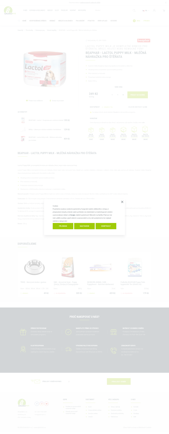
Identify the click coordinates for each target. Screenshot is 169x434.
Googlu (72, 215)
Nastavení (84, 226)
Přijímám (63, 226)
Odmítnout (106, 226)
